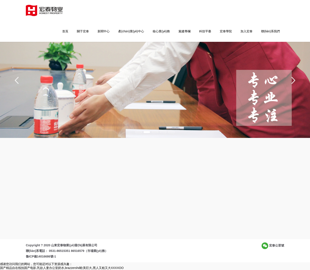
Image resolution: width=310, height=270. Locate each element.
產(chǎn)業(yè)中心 (131, 31)
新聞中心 (104, 31)
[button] (16, 80)
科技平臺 (205, 31)
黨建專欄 (184, 31)
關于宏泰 (83, 31)
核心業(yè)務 (161, 31)
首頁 (65, 31)
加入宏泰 (246, 31)
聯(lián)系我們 (270, 31)
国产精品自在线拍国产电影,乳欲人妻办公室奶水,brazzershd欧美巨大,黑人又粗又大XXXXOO (62, 268)
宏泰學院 (226, 31)
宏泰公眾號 (273, 245)
